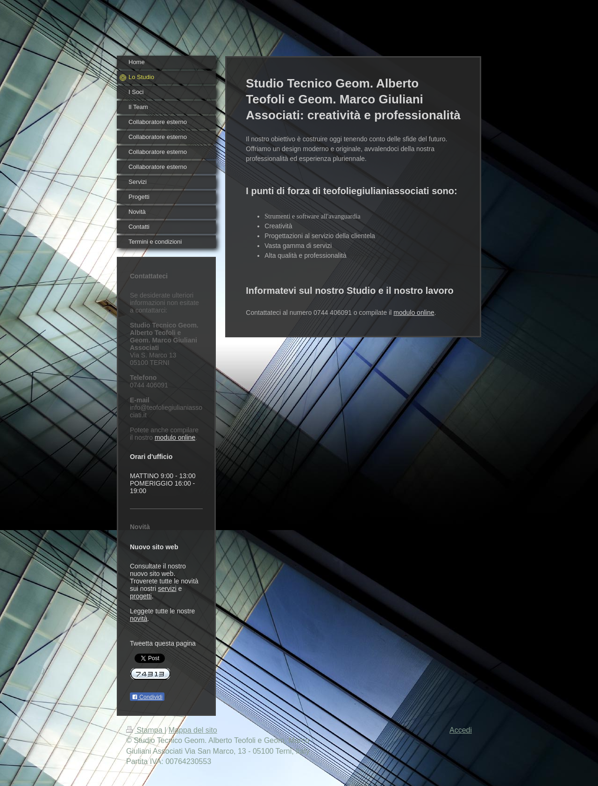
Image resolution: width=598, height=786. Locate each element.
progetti (141, 596)
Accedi (460, 730)
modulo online (175, 437)
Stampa (145, 730)
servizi (167, 588)
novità (138, 618)
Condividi (147, 697)
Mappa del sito (193, 730)
